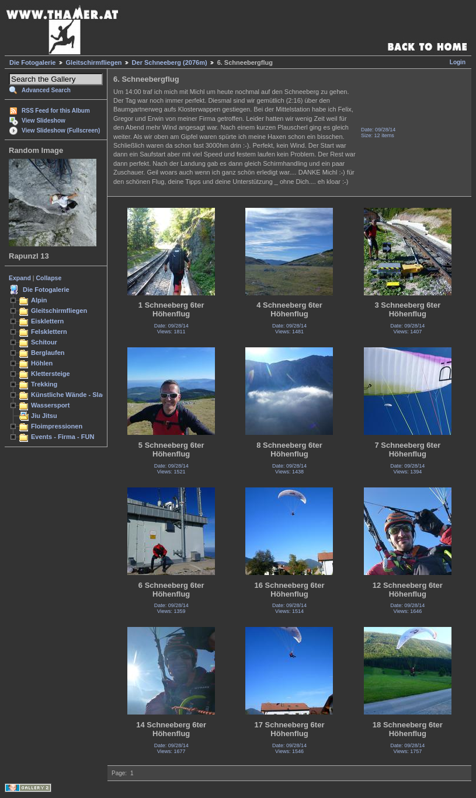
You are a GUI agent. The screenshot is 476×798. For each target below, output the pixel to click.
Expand (20, 277)
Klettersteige (50, 373)
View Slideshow (43, 120)
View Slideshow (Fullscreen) (61, 130)
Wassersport (50, 405)
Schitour (44, 342)
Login (457, 62)
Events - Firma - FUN (62, 436)
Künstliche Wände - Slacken (74, 394)
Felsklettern (49, 331)
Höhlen (42, 363)
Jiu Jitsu (44, 415)
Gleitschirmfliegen (94, 62)
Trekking (44, 384)
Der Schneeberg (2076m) (169, 62)
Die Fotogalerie (32, 62)
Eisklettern (47, 321)
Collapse (49, 277)
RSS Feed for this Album (56, 110)
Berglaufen (48, 352)
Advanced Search (46, 90)
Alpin (39, 300)
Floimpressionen (56, 426)
